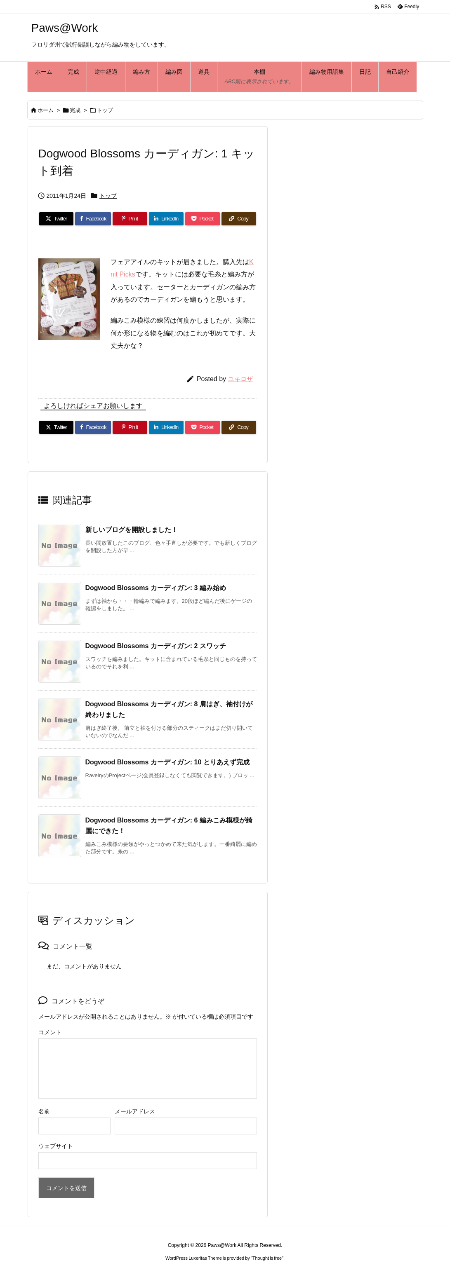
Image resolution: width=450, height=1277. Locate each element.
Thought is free (267, 1258)
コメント (49, 1032)
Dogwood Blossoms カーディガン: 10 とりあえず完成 (167, 762)
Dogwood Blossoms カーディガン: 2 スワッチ (155, 645)
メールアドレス (135, 1111)
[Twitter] (56, 218)
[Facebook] (93, 218)
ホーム (46, 110)
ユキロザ (240, 378)
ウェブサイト (55, 1146)
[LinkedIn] (166, 218)
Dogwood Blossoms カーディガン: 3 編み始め (155, 587)
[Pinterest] (130, 218)
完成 (75, 110)
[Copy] (238, 218)
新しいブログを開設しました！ (131, 529)
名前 (44, 1111)
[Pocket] (202, 218)
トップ (105, 110)
